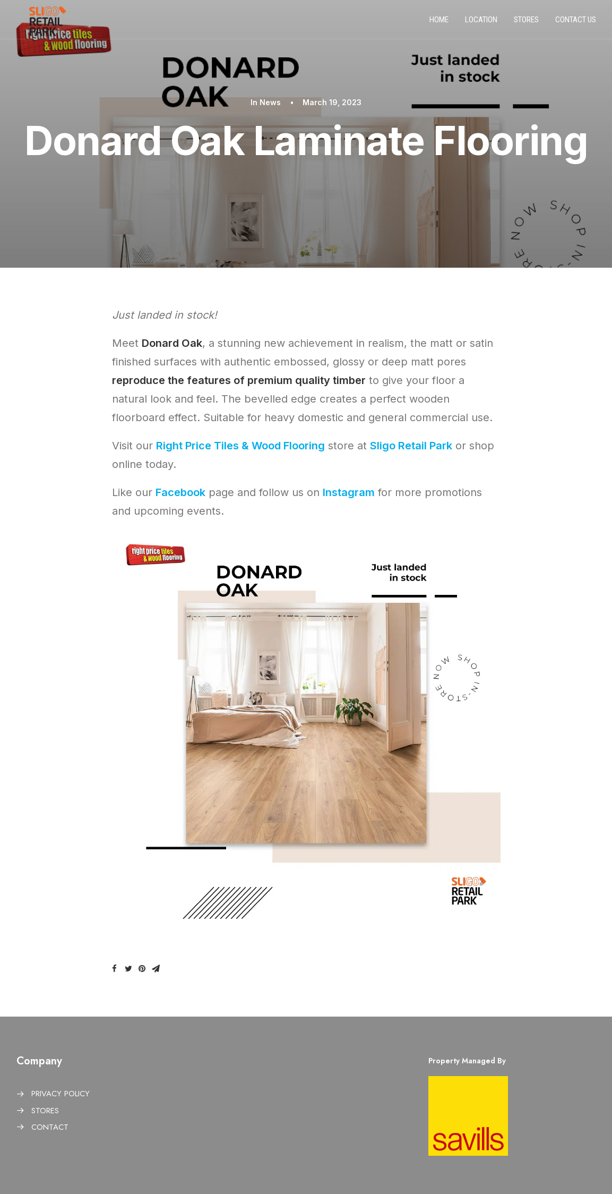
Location (481, 23)
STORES (45, 1110)
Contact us (575, 23)
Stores (526, 23)
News (270, 102)
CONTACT (49, 1127)
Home (439, 23)
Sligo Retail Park (411, 445)
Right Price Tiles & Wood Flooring (240, 445)
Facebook (180, 492)
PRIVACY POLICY (60, 1093)
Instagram (349, 492)
